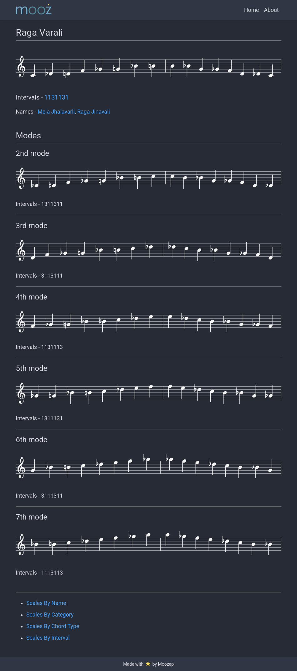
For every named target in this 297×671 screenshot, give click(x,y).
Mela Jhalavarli (56, 112)
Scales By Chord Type (52, 626)
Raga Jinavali (93, 112)
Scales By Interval (47, 638)
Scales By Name (46, 603)
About (271, 10)
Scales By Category (50, 615)
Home (251, 10)
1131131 (56, 97)
